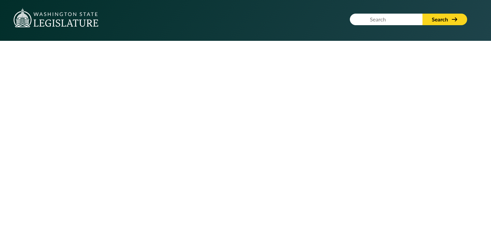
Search (445, 19)
